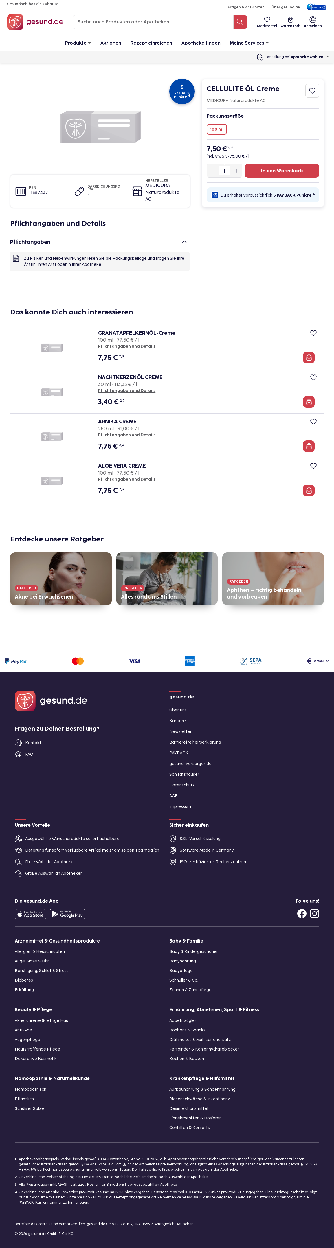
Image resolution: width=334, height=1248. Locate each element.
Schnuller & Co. (183, 980)
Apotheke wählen (310, 57)
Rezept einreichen (151, 43)
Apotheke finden (201, 43)
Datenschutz (182, 785)
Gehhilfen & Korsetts (189, 1127)
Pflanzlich (24, 1099)
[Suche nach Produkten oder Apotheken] (240, 22)
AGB (173, 795)
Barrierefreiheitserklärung (195, 742)
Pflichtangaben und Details (126, 346)
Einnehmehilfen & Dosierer (195, 1118)
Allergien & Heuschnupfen (40, 951)
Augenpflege (27, 1039)
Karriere (177, 720)
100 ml (216, 129)
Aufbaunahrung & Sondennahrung (202, 1089)
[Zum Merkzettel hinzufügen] (312, 91)
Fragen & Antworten (246, 7)
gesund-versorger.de (190, 763)
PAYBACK (178, 753)
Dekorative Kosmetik (36, 1058)
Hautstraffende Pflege (37, 1049)
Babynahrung (182, 961)
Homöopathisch (30, 1089)
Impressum (180, 806)
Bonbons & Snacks (187, 1030)
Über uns (178, 710)
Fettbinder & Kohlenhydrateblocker (204, 1049)
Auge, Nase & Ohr (32, 961)
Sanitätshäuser (184, 774)
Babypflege (181, 970)
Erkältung (24, 989)
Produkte (78, 43)
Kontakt (33, 742)
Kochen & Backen (186, 1058)
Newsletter (180, 731)
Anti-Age (23, 1030)
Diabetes (24, 980)
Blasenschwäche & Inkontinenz (199, 1099)
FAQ (29, 754)
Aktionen (110, 43)
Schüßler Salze (29, 1108)
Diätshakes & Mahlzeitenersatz (200, 1039)
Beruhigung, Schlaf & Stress (42, 970)
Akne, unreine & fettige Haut (42, 1020)
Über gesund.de (285, 7)
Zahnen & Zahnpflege (190, 989)
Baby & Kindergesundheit (194, 951)
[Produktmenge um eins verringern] (215, 170)
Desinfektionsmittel (188, 1108)
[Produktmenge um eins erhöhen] (233, 170)
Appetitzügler (183, 1020)
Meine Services (249, 43)
